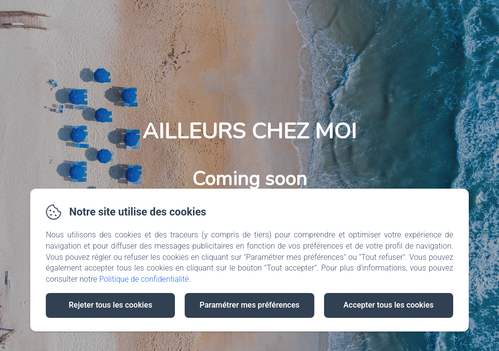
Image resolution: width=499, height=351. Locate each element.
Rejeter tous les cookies (110, 305)
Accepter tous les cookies (389, 305)
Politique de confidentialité (144, 279)
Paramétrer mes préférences (249, 305)
